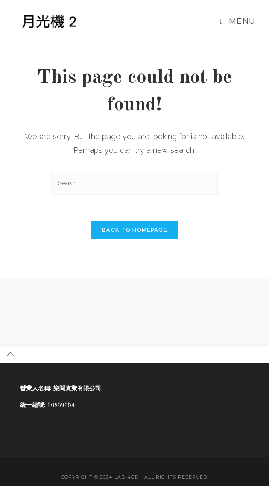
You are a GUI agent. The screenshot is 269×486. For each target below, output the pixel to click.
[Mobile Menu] (237, 21)
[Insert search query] (134, 184)
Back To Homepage (134, 230)
